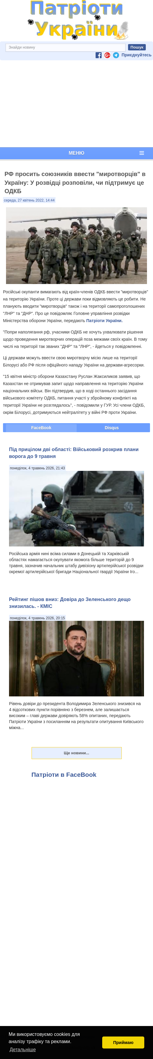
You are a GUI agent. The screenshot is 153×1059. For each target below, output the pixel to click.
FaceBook (41, 427)
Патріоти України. (104, 320)
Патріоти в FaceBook (64, 774)
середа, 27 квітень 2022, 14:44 (29, 200)
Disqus (112, 427)
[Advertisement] (76, 104)
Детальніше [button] (23, 1049)
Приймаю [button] (123, 1042)
